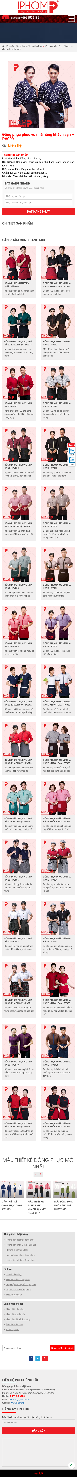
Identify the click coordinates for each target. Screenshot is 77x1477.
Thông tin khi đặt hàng (16, 1234)
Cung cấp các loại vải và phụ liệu (21, 1284)
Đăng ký (38, 1430)
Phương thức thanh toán (17, 1250)
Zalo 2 (72, 464)
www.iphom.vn (17, 1403)
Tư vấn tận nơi (12, 1329)
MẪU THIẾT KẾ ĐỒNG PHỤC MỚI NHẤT (38, 1162)
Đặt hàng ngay (38, 211)
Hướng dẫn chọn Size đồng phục (21, 1245)
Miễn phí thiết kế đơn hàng (18, 1319)
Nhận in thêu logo (14, 1274)
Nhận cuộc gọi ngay (62, 1348)
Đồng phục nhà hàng (53, 46)
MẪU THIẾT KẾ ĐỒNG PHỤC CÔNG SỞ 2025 (11, 1205)
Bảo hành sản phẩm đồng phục (20, 1255)
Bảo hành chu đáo (14, 1324)
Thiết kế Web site (14, 1295)
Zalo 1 (72, 455)
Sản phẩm (10, 46)
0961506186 (30, 17)
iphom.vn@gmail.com (18, 1399)
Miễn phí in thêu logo (15, 1309)
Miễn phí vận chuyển (15, 1314)
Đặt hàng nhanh (17, 183)
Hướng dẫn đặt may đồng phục (20, 1240)
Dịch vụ (8, 1269)
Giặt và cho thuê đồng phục (18, 1289)
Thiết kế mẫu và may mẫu (18, 1279)
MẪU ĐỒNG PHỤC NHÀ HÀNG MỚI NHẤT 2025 (63, 1205)
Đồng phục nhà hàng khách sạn (29, 46)
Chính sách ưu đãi (13, 1303)
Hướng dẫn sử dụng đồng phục (20, 1260)
